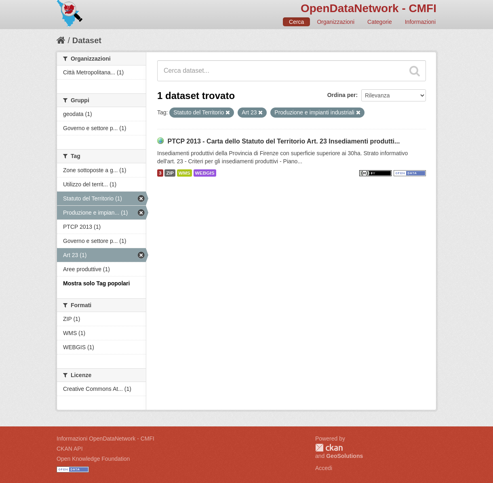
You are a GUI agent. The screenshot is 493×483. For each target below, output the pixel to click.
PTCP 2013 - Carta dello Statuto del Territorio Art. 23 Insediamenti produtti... (283, 141)
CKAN (329, 447)
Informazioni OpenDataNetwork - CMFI (105, 438)
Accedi (323, 468)
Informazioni (420, 22)
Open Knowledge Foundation (93, 459)
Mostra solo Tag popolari (96, 283)
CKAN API (70, 448)
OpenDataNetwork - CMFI (368, 8)
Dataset (86, 40)
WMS (184, 173)
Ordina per (341, 95)
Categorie (379, 22)
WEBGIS (205, 173)
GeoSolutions (344, 456)
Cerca (296, 22)
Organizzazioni (335, 22)
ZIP (169, 173)
